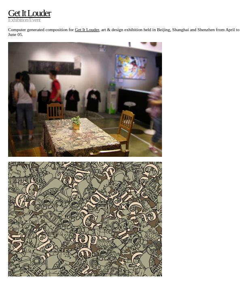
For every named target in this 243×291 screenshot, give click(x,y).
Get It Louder (87, 29)
